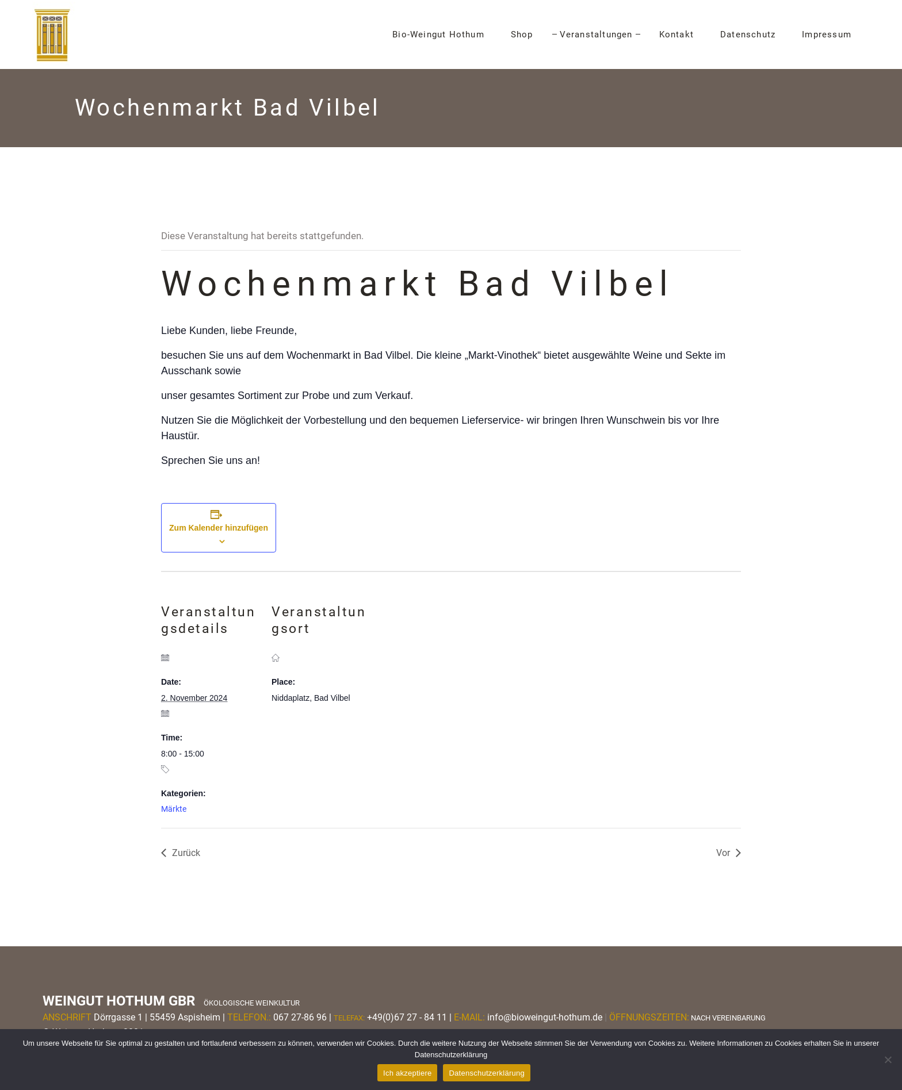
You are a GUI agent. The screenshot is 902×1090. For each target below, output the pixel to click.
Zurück (186, 852)
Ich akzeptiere (407, 1073)
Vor (723, 852)
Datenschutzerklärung (486, 1073)
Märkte (173, 808)
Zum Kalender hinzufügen (218, 527)
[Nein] (887, 1059)
